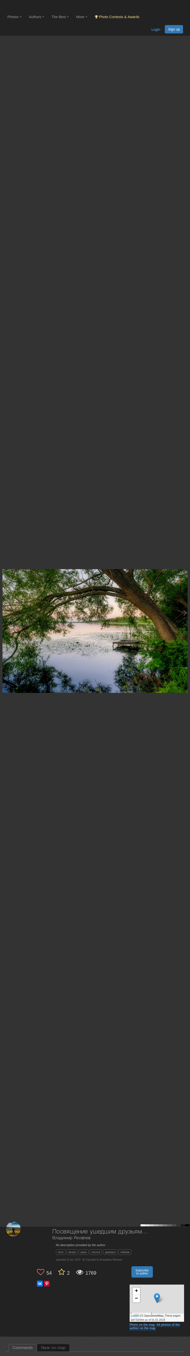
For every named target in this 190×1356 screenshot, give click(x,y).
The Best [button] (60, 17)
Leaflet (135, 1315)
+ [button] (136, 1291)
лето (61, 1252)
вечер (72, 1252)
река (83, 1252)
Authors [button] (36, 17)
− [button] (136, 1298)
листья (96, 1252)
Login (155, 29)
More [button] (81, 17)
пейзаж (125, 1252)
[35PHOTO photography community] (27, 6)
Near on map (53, 1347)
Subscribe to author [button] (142, 1272)
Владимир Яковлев (71, 1238)
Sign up (174, 29)
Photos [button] (14, 17)
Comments (22, 1347)
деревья (110, 1252)
